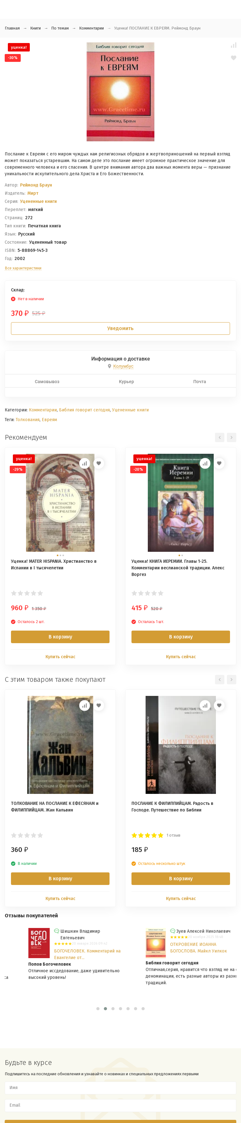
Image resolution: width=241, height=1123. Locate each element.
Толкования (28, 419)
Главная (12, 28)
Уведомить (120, 328)
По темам (60, 28)
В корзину (60, 637)
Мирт (32, 193)
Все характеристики (23, 268)
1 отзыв (173, 835)
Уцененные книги (38, 201)
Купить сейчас (60, 656)
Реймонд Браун (36, 185)
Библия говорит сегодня (84, 410)
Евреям (49, 419)
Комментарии (91, 28)
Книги (35, 28)
